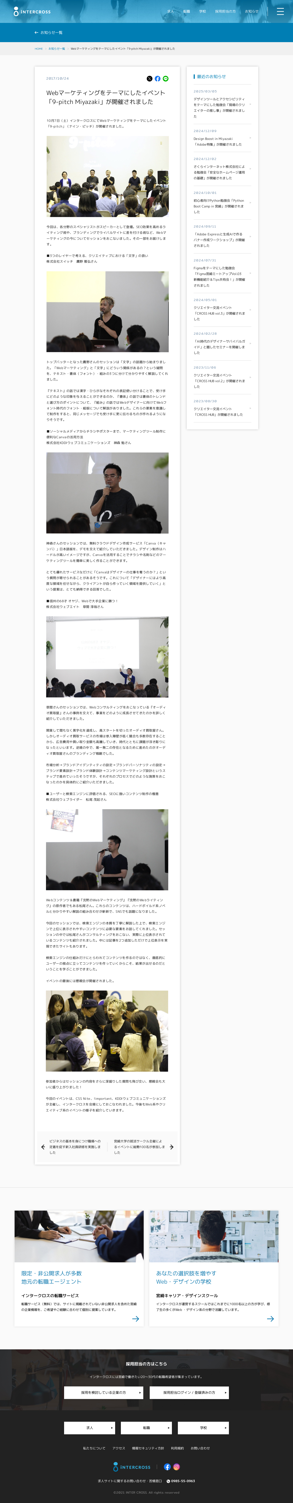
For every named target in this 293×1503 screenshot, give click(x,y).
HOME (39, 49)
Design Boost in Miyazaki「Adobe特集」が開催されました (218, 141)
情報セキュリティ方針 (148, 1448)
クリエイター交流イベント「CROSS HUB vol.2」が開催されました (219, 381)
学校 (203, 1427)
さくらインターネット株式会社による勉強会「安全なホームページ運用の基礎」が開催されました (219, 172)
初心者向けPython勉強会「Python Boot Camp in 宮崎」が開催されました (219, 206)
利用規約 (177, 1448)
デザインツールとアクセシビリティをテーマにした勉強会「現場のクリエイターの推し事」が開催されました (219, 108)
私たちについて (94, 1448)
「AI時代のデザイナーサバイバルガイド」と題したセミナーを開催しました (219, 347)
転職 (146, 1427)
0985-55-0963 (183, 1480)
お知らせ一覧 (57, 49)
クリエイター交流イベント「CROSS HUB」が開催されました (218, 412)
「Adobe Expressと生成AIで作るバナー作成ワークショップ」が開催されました (219, 240)
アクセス (118, 1448)
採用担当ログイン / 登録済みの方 (189, 1392)
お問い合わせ (200, 1448)
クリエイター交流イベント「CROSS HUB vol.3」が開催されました (219, 313)
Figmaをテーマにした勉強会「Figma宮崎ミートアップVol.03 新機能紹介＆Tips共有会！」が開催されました (219, 277)
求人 (89, 1427)
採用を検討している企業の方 (103, 1392)
